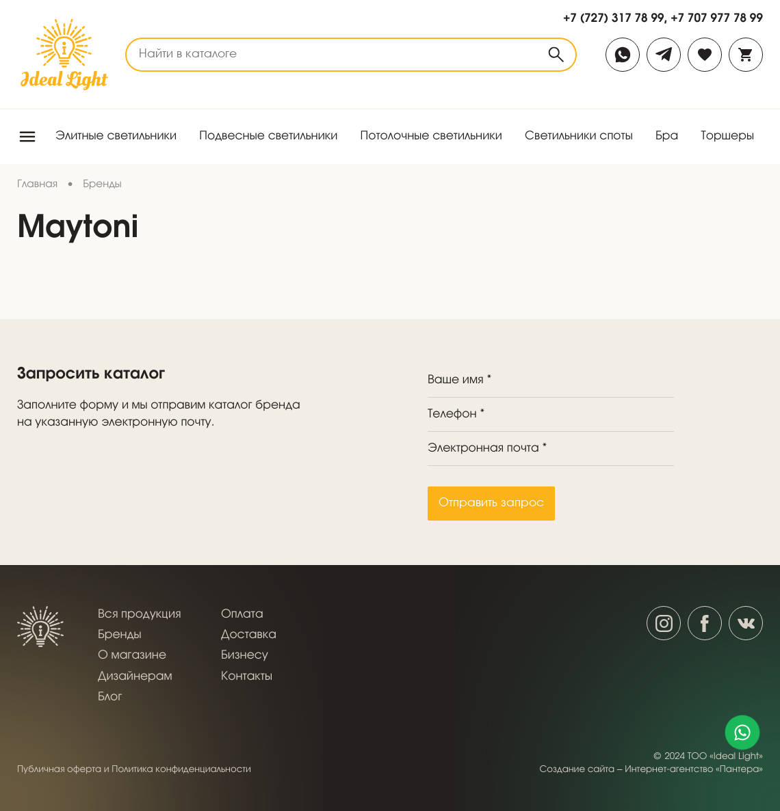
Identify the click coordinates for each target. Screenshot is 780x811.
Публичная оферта (59, 769)
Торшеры (727, 136)
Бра (666, 136)
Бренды (120, 635)
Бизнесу (244, 655)
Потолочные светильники (431, 136)
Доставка (248, 635)
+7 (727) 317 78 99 (613, 18)
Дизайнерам (135, 677)
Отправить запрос (491, 503)
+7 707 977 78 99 (717, 18)
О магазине (132, 655)
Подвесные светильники (268, 136)
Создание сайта (577, 769)
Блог (110, 697)
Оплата (242, 614)
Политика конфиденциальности (181, 769)
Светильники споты (579, 136)
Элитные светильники (116, 136)
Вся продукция (139, 614)
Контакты (246, 677)
